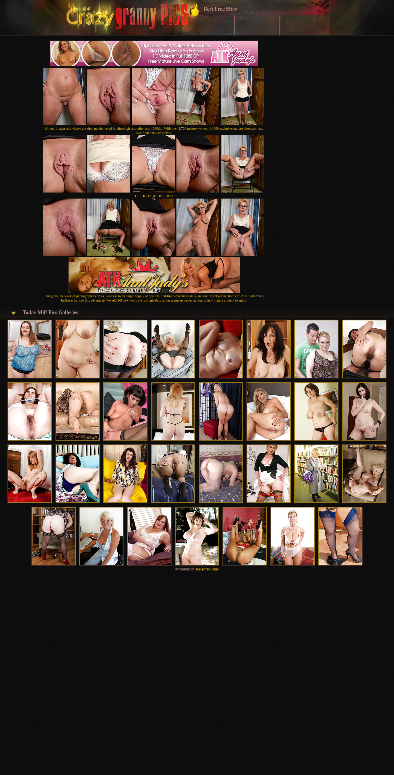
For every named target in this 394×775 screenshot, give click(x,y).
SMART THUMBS (207, 569)
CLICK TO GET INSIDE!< (154, 196)
